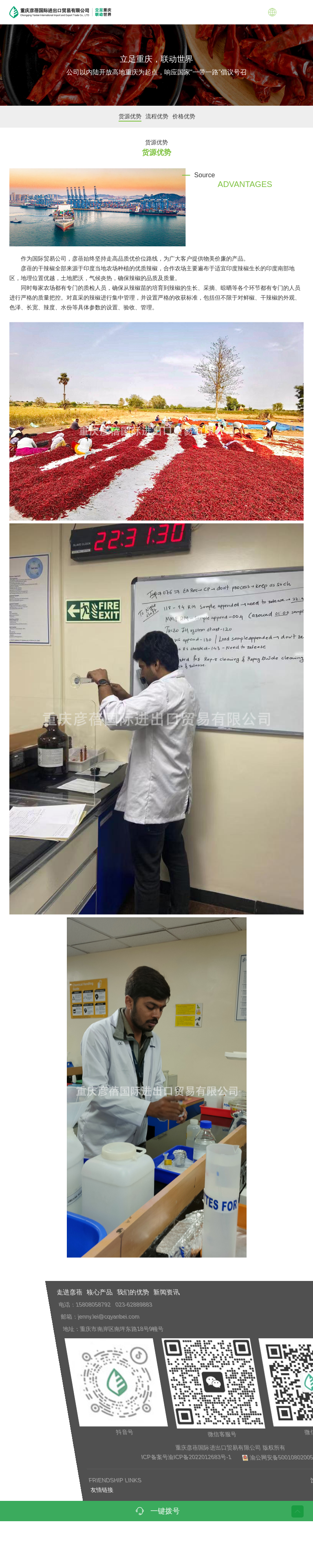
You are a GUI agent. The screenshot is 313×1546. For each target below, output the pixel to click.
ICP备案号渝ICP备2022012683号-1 (254, 1457)
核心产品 (210, 1292)
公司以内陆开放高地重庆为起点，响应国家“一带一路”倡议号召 (156, 72)
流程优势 (162, 116)
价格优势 (189, 116)
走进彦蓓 (180, 1292)
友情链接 (161, 1490)
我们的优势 (243, 1292)
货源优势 (135, 116)
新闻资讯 (277, 1292)
